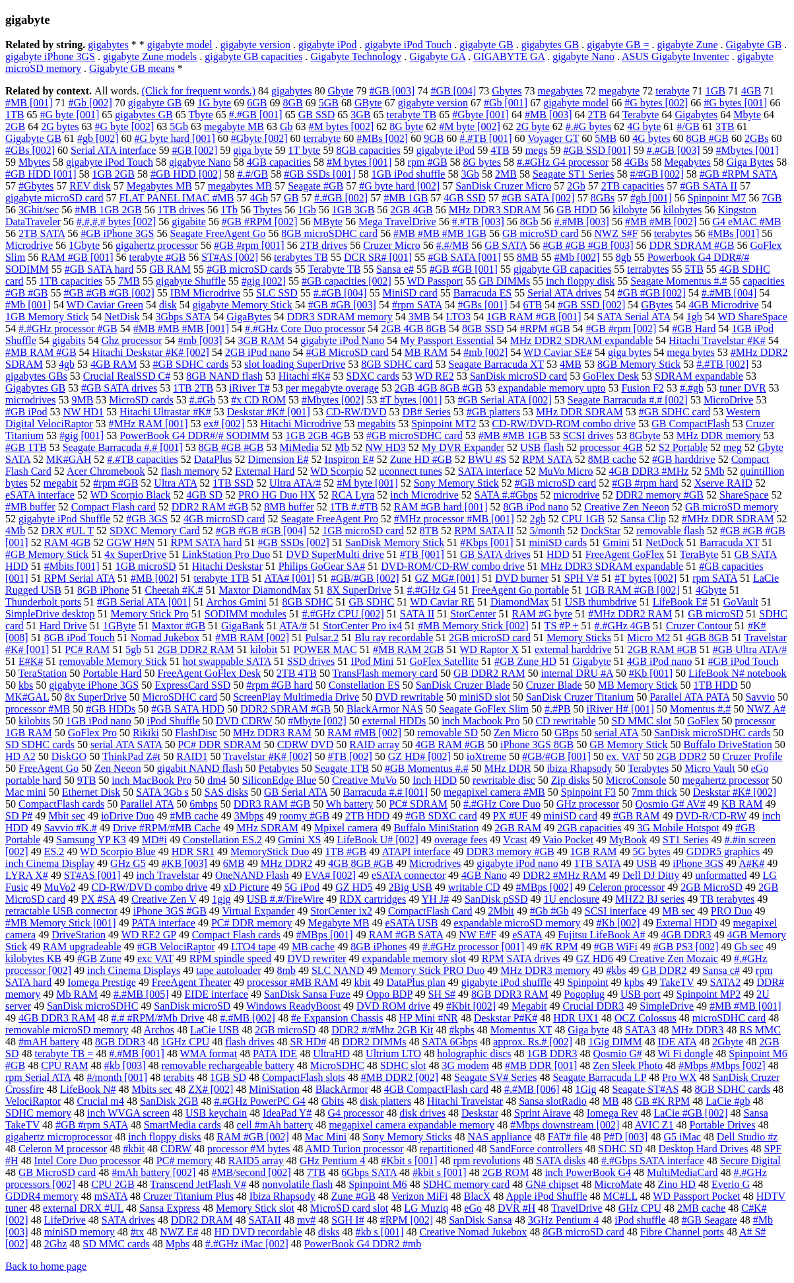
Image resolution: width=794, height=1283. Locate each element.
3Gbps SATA (183, 316)
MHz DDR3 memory (545, 970)
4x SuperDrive (135, 554)
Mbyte (747, 114)
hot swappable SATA (227, 661)
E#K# (30, 661)
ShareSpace (744, 495)
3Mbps (248, 815)
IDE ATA (677, 1041)
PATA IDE (275, 1053)
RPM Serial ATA (79, 578)
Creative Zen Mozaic (673, 958)
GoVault (740, 601)
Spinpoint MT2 (443, 423)
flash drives (249, 1041)
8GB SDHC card (396, 364)
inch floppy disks (164, 1136)
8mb (286, 970)
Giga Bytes (750, 162)
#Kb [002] (618, 922)
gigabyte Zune (687, 44)
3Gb (470, 174)
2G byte (533, 126)
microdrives (30, 399)
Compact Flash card (113, 506)
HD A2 (20, 756)
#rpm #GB (115, 483)
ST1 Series (686, 839)
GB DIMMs (505, 281)
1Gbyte (84, 245)
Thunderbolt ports (43, 601)
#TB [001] (422, 554)
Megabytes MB (159, 185)
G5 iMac (681, 1136)
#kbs (616, 970)
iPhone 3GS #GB (170, 911)
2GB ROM (505, 1172)
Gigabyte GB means (132, 68)
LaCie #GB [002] (691, 1113)
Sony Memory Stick (456, 483)
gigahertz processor (157, 245)
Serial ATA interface (113, 150)
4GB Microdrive (723, 304)
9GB (434, 138)
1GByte (119, 625)
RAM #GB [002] (252, 1136)
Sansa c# (720, 970)
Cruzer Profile (752, 756)
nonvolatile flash (297, 1184)
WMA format (208, 1053)
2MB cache (701, 1208)
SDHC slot (403, 1065)
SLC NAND (338, 970)
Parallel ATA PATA (689, 697)
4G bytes (651, 138)
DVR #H (516, 1208)
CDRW (175, 1148)
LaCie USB (214, 1029)
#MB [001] (29, 102)
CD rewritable (565, 720)
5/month (546, 530)
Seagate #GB (315, 185)
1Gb (307, 209)
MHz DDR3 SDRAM (495, 209)
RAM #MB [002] (364, 732)
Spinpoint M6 (377, 1184)
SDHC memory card (466, 1184)
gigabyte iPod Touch (407, 44)
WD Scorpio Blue (118, 851)
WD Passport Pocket (696, 1196)
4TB (499, 150)
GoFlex (703, 720)
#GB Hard (693, 328)
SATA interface (490, 471)
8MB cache (612, 459)
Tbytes (267, 209)
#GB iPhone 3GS (117, 233)
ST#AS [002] (229, 257)
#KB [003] (184, 863)
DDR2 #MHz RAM (565, 875)
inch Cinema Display (49, 863)
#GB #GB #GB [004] (261, 530)
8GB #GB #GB (231, 447)
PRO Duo (731, 911)
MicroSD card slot (349, 1208)
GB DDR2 (664, 970)
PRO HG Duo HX (276, 495)
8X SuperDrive (359, 590)
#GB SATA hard (99, 269)
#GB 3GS (147, 518)
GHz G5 (128, 863)
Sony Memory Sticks (406, 1136)
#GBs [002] (30, 150)
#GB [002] (194, 150)
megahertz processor (725, 780)
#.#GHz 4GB (622, 625)
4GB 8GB (707, 637)
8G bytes (482, 162)
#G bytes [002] (656, 102)
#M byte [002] (469, 126)
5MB (605, 138)
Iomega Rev (612, 1113)
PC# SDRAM (418, 804)
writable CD (474, 887)
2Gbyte (727, 1041)
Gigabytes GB (35, 388)
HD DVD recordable (258, 1231)
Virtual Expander (258, 911)
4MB (570, 364)
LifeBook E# (680, 601)
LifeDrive (65, 1220)
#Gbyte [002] (259, 138)
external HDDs (394, 720)
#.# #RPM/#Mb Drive (157, 1017)
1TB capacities (71, 281)
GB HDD (576, 209)
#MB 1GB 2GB (108, 209)
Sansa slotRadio (553, 1101)
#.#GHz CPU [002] (343, 613)
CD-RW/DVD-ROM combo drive (564, 423)
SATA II (417, 613)
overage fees (460, 839)
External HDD (686, 922)
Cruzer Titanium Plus (188, 1196)
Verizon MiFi (419, 1196)
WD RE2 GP (148, 934)
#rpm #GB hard (279, 685)
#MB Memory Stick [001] (60, 922)
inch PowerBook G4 (588, 1172)
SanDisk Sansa (480, 1220)
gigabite (189, 221)
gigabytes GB (550, 44)
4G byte (644, 126)
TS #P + (562, 625)
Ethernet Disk (91, 792)
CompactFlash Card (430, 911)
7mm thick (654, 792)
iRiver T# (249, 388)
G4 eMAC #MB (746, 221)
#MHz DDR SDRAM (728, 518)
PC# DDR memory (251, 922)
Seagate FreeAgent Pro (329, 518)
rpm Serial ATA (38, 1077)
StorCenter (473, 613)
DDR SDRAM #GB (692, 245)
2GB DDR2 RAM (195, 649)
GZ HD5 (353, 887)
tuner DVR (742, 388)
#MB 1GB (405, 197)
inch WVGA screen (128, 1113)
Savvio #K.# (70, 827)
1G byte (214, 102)
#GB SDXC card (441, 815)
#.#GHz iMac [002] (246, 1243)
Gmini (616, 542)
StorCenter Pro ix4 (362, 625)
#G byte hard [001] (175, 138)
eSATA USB (411, 922)
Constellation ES (364, 685)
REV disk (89, 185)
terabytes (673, 233)
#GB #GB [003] (342, 304)
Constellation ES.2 (222, 839)
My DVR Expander (463, 447)
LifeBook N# (88, 1089)
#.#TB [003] (478, 221)
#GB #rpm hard (645, 483)
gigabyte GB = (618, 44)
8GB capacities (368, 150)
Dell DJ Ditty (650, 875)
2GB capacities (589, 827)
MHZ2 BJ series (649, 899)
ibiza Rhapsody (579, 768)
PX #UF (510, 815)
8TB (429, 530)
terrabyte (322, 138)
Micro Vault (709, 768)
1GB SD (228, 1077)
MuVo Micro (566, 471)
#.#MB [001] (136, 1053)
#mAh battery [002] (153, 1172)
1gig (221, 899)
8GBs (602, 197)
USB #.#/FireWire (285, 899)
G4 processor (355, 1113)
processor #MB (37, 708)
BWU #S (487, 459)
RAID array (374, 744)
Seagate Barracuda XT (497, 364)
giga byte (252, 150)
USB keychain (216, 1113)
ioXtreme (486, 756)
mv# (306, 1220)
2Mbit (501, 911)
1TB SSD (233, 483)
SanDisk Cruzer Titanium (580, 697)
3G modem (465, 1065)
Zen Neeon (117, 768)
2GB (15, 126)
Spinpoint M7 (717, 197)
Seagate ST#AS (645, 1089)
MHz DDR (507, 768)
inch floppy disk (580, 281)
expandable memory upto (552, 388)
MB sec (679, 911)
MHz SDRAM (267, 827)
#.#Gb (202, 399)
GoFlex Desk (611, 376)
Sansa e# (394, 269)
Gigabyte (591, 661)
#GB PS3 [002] (686, 946)
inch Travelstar (167, 875)
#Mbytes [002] (333, 399)
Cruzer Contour (699, 625)
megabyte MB (234, 126)
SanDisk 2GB (169, 1101)
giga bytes (629, 352)
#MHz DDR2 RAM (630, 613)
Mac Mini (326, 1136)
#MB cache (194, 815)
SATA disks (560, 1160)
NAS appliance (499, 1136)
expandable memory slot (413, 958)
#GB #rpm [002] (621, 328)
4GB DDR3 (686, 934)
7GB (771, 197)
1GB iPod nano (98, 720)
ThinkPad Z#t (131, 756)
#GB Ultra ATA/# (750, 649)
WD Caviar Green (105, 304)
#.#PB (558, 708)
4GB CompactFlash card (436, 1089)
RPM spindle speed (230, 958)
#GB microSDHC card (414, 435)
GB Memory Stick (628, 744)
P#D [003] (625, 1136)
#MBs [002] (382, 138)
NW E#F (477, 934)
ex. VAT (624, 756)
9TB (86, 780)
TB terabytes (727, 899)
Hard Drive (63, 625)
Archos (159, 1029)
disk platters (385, 1101)
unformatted (720, 875)
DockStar (600, 530)
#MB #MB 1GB (513, 435)
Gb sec (749, 946)
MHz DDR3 (698, 1029)
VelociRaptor (33, 1101)
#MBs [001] (733, 233)
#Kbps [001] (486, 542)
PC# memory (184, 1160)
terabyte (672, 90)
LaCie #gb (728, 1101)
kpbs (634, 982)
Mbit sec (66, 815)
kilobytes (682, 209)
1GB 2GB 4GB (317, 435)
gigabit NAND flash (200, 768)
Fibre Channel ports (682, 1231)
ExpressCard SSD (192, 685)
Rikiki (146, 732)
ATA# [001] (290, 578)
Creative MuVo (364, 780)
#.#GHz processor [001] (473, 946)
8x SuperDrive (96, 697)
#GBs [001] (483, 304)
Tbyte (200, 114)
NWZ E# (179, 1231)
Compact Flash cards (236, 934)
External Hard (264, 471)
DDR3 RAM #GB (272, 804)
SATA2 (725, 982)
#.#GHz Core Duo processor (305, 328)
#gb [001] (651, 197)
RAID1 (191, 756)
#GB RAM (636, 815)
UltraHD (331, 1053)
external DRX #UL (83, 1208)
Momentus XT (521, 1029)
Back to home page (45, 1266)
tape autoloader (228, 970)
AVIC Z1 (654, 1124)
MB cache (313, 946)
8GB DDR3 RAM (509, 994)
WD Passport (435, 281)
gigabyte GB (486, 44)
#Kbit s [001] (409, 1160)
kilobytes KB (33, 958)
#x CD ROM (258, 399)
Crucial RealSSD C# (126, 376)
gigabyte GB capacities (253, 56)
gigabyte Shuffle (191, 281)
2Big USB (410, 887)
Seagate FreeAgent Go (217, 233)
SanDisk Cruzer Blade (463, 685)
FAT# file (568, 1136)
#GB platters (493, 411)
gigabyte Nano (583, 56)
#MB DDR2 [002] (399, 1077)
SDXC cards (372, 376)
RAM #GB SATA (406, 934)
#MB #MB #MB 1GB (439, 233)
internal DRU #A (576, 673)
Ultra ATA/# (295, 483)
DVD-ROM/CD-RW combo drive (452, 566)
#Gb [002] (90, 102)
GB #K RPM (662, 1101)
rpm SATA (714, 578)
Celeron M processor (62, 1148)
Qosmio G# (617, 1053)
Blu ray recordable (393, 637)
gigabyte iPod (327, 44)
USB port (640, 994)
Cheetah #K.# (174, 590)
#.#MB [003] (581, 221)
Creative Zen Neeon (626, 506)
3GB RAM (261, 340)
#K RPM (559, 946)
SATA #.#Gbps (506, 495)
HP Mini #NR (428, 1017)
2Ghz (55, 1243)
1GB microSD (146, 566)
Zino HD (677, 1184)
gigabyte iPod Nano (342, 340)
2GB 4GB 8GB (413, 328)
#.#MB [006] (532, 1089)
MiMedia (299, 447)
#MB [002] (154, 578)
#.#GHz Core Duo (502, 804)
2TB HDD (367, 815)
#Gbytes (35, 185)
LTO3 (458, 316)
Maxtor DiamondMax (265, 590)
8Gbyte (645, 435)
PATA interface (163, 922)
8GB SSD (483, 328)
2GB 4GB (411, 209)
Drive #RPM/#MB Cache (167, 827)
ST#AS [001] (92, 875)
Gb (286, 126)
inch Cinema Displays (133, 970)
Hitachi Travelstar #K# (717, 340)
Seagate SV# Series (495, 1077)
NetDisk (121, 316)
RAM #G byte (542, 613)
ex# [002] (224, 423)
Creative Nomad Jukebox (473, 1231)
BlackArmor (341, 1089)
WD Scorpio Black (130, 495)
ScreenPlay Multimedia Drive (296, 697)
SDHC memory (38, 1113)
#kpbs (461, 1029)
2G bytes (60, 126)
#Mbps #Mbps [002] (722, 1065)
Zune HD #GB (421, 459)
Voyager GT (553, 138)
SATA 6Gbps (450, 1041)
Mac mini (25, 792)
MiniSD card (410, 292)
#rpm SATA (417, 304)
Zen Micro (516, 732)
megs (536, 150)
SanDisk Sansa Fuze (307, 994)
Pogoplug (584, 994)
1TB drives (181, 209)
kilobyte (629, 209)
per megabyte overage (332, 388)
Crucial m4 (100, 1101)
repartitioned (447, 1148)
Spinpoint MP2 (709, 994)
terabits (178, 1077)
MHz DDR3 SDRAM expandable (612, 566)
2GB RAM (517, 827)
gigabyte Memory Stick (242, 304)
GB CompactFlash (690, 423)
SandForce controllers (535, 1148)
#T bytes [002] (645, 578)
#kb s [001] (380, 1231)
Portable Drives (722, 1124)
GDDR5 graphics (723, 851)
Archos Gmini (236, 601)
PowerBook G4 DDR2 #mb (362, 1243)
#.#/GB (253, 174)
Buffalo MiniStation (436, 827)
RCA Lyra (352, 495)
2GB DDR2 (681, 756)
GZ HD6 (594, 958)
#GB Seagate (709, 1220)
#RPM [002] (406, 1220)
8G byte (406, 126)
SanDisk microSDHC (92, 1006)
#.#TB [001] (485, 138)
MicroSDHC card (180, 697)
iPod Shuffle (173, 720)
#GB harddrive (683, 459)
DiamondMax (519, 601)
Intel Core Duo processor (87, 1160)
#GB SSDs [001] (319, 174)
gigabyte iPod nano (517, 863)
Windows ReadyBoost (293, 1006)
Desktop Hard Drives (703, 1148)
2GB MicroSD (711, 887)
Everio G (730, 1184)
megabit (61, 483)
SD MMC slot (641, 720)
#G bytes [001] (735, 102)
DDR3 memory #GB (510, 851)
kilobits (34, 720)
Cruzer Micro (391, 245)
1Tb (229, 209)
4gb (67, 364)
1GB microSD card (363, 530)
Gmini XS (299, 839)
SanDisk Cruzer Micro (503, 185)
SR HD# (308, 1041)
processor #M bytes (248, 1148)
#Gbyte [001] (480, 114)
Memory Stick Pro (150, 613)
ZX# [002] (210, 1089)
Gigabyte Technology (356, 56)
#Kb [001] (651, 673)
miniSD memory (79, 1231)
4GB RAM (113, 364)
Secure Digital (750, 1160)
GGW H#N (130, 542)
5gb (133, 649)
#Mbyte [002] (317, 720)
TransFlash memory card (385, 673)
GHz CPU (639, 1208)
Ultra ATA (175, 483)
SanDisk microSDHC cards (712, 732)
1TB (14, 114)
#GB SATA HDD (187, 708)
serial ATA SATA (126, 744)
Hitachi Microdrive (300, 423)
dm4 (216, 780)
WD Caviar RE (442, 601)
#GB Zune (99, 958)
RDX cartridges (372, 899)
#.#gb (692, 388)
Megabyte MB (339, 922)
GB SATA (505, 245)
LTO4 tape (253, 946)
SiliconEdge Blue (279, 780)
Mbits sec (152, 1089)
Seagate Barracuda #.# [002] (628, 399)
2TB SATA (41, 233)
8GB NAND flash (224, 376)
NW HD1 (83, 411)
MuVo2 (60, 887)
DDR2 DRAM (202, 1220)
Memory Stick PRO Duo (432, 970)
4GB (751, 90)
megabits (376, 423)
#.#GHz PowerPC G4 (259, 1101)
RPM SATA (547, 459)
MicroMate (618, 1184)
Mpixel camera (346, 827)
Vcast (515, 839)
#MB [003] (548, 114)
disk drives (422, 1113)
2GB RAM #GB (662, 649)
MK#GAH (68, 459)
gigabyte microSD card (54, 197)
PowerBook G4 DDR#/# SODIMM (194, 435)
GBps (566, 732)
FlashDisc (196, 732)
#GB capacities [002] (346, 281)
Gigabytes (696, 114)
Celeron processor (626, 887)
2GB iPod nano (257, 352)
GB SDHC (372, 601)
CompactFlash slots (303, 1077)
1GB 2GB (113, 174)
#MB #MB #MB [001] (181, 328)
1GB (715, 90)
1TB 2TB (193, 388)
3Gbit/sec (38, 209)
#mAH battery (48, 1041)
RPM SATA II (483, 530)
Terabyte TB (334, 269)
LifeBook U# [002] (377, 839)
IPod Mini (371, 661)
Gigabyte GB (753, 44)
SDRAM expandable (699, 376)
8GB (292, 102)
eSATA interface (40, 495)
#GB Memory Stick (46, 554)
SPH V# (581, 578)
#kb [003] (125, 1065)
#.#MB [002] (247, 1017)
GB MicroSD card (57, 1172)
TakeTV (677, 982)
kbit (362, 982)
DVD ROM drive (393, 1006)
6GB (257, 102)
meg (732, 447)
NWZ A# (765, 708)
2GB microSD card (490, 637)
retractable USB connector (61, 911)
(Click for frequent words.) (198, 90)
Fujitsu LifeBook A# (601, 934)
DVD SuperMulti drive (334, 554)
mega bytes (690, 352)
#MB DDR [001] (541, 1065)
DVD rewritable (409, 697)
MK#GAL (27, 697)
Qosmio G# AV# (670, 804)
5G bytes (651, 851)
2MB (506, 174)
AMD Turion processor (354, 1148)
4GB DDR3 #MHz (648, 471)
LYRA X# (26, 875)
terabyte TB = (63, 1053)
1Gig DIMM (615, 1041)
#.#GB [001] (255, 114)
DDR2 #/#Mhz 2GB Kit (382, 1029)
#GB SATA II (708, 185)
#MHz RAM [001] (148, 423)
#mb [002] (485, 352)
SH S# (441, 994)
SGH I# (347, 1220)
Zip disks (570, 780)
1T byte (304, 150)
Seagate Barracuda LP (599, 1077)
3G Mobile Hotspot (678, 827)
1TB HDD (716, 685)
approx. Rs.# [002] (532, 1041)
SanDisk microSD (192, 1006)
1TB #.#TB (354, 506)
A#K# (751, 863)
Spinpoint (587, 982)
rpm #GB (427, 162)
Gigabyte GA (437, 56)
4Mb (15, 530)
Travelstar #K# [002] (267, 756)
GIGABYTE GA (509, 56)
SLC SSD (277, 292)
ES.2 (54, 851)
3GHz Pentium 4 (563, 1220)
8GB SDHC (307, 601)
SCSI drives (588, 435)
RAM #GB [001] (77, 257)
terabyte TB (412, 114)
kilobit (264, 649)
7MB (129, 281)
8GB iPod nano (536, 506)
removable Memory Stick (113, 661)
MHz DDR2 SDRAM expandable (581, 340)
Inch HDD (435, 780)
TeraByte (699, 554)
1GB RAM (593, 851)
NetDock (664, 542)
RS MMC (760, 1029)
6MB (234, 863)
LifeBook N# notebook (737, 673)
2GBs (756, 138)
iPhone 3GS (698, 863)
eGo (473, 1208)
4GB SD (204, 495)
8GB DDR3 (120, 1041)
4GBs (636, 162)
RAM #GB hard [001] (441, 506)
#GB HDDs (110, 708)
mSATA (110, 1196)
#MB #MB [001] (745, 1006)
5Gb (179, 126)
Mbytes (34, 162)
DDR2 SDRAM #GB (285, 708)
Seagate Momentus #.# (678, 281)
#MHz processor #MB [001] (454, 518)
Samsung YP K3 (91, 839)
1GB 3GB (353, 209)
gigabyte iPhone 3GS (50, 56)
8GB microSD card (583, 1231)
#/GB (688, 126)
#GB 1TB (26, 447)
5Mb (714, 471)
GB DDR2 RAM (489, 673)
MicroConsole (636, 780)
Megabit (529, 1006)
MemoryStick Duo (270, 851)
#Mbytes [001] (747, 150)
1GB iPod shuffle (409, 174)
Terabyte (640, 114)
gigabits (69, 340)
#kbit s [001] (440, 1172)
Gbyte (340, 90)
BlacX (476, 1196)
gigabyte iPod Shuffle (64, 518)
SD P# (18, 815)
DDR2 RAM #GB (210, 506)
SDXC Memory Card (155, 530)
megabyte (619, 90)
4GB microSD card (224, 518)
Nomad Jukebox (165, 637)
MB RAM (426, 352)
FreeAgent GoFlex (625, 554)
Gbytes (506, 90)
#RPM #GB (545, 328)
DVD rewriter (316, 958)
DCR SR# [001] (378, 257)
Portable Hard (112, 673)
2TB (597, 114)
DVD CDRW (244, 720)
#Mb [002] (577, 257)
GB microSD (715, 613)
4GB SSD (465, 197)
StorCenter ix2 (341, 911)
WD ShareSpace (752, 316)
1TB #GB (346, 851)
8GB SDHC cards (732, 1089)
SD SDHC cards (40, 744)
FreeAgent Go (48, 768)
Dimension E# (278, 459)
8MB (528, 257)
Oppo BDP (389, 994)
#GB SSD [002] (591, 304)
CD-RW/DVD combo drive (149, 887)
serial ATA (617, 732)
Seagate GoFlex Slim (484, 708)
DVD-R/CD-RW (711, 815)
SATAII (264, 1220)
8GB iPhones (378, 946)
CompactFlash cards (61, 804)
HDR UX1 (576, 1017)
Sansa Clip (643, 518)
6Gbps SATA (369, 1172)
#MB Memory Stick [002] (473, 625)
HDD (558, 554)
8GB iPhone (103, 590)
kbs (25, 685)
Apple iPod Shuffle (546, 1196)
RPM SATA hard (206, 542)
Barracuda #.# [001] (385, 792)
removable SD (447, 732)
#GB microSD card (556, 483)
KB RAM (742, 804)
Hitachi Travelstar (465, 1101)
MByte (328, 221)
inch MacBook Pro (151, 780)
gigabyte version (255, 44)
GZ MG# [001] (447, 578)
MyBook (628, 839)
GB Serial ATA (295, 792)
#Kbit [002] (471, 1006)
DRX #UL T (67, 530)
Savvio (760, 697)
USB (646, 863)
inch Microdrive (424, 495)
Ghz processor (131, 340)
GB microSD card (540, 233)
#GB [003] (391, 90)
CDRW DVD (305, 744)
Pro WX (679, 1077)
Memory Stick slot (255, 1208)
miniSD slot (484, 697)
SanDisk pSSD (496, 899)
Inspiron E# (349, 459)
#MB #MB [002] (660, 221)
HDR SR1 (193, 851)
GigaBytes (248, 316)
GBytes (657, 304)
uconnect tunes (410, 471)
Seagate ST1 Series (573, 174)
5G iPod (301, 887)
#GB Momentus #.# (427, 768)
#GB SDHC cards (191, 364)
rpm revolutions (487, 1160)
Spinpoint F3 (588, 792)
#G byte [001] (69, 114)
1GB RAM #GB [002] (632, 590)
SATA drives (128, 1220)
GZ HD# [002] (419, 756)
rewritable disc (504, 780)
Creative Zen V (163, 899)
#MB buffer (30, 506)
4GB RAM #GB (449, 744)
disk (168, 304)
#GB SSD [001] (596, 150)
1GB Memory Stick (46, 316)
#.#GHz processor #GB (67, 328)
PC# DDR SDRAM (219, 744)
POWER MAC (325, 649)
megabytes (560, 90)
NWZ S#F (616, 233)
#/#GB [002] (656, 174)
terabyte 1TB (221, 578)
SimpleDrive (667, 1006)
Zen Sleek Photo (628, 1065)
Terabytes (648, 768)
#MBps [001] (324, 934)
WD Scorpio (336, 471)
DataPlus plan (415, 982)
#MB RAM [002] (252, 637)
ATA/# (293, 625)
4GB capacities (279, 162)
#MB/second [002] (250, 1172)
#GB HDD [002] (186, 174)
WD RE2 (434, 376)
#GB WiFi (616, 946)
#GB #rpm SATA (91, 1124)
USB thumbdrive (601, 601)
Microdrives (435, 863)
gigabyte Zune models (150, 56)
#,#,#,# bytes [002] (116, 221)
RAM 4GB (67, 542)
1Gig (586, 1089)
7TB (316, 1172)
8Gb (529, 221)
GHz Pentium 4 (333, 1160)
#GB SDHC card (674, 411)
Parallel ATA (147, 804)
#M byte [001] (367, 483)
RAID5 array (256, 1160)
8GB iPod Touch (79, 637)
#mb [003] (200, 340)
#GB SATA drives (119, 388)
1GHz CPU (185, 1041)
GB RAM (170, 269)
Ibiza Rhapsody (282, 1196)
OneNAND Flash (252, 875)
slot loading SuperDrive (294, 364)
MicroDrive (729, 399)
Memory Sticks (578, 637)
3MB (419, 316)
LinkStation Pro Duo (226, 554)
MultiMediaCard (682, 1172)
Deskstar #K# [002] (734, 792)
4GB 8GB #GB (360, 863)
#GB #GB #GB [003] (588, 245)
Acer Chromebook (106, 471)
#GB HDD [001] (41, 174)
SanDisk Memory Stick (394, 542)
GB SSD (316, 114)
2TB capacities (633, 185)
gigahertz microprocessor (58, 1136)
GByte (368, 102)
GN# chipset (551, 1184)
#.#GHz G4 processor (563, 162)
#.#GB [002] (341, 197)
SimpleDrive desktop (50, 613)
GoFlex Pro (92, 732)
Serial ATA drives (564, 292)
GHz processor (588, 804)
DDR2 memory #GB (660, 495)
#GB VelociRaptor (176, 946)
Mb (342, 447)
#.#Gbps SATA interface (652, 1160)
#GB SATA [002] (538, 197)
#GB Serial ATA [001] (144, 601)
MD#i (154, 839)
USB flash (542, 447)
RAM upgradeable (82, 946)
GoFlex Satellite (443, 661)
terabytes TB (301, 257)
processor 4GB (611, 447)
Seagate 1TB (342, 768)
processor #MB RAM (293, 982)
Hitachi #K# (305, 376)
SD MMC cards (116, 1243)
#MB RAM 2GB (408, 649)
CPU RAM (64, 1065)
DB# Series (426, 411)
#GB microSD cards (249, 269)
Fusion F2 (642, 388)
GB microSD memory (731, 506)
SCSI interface (616, 911)
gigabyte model (180, 44)
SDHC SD (620, 1148)
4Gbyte (711, 590)
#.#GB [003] (673, 150)
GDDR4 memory (42, 1196)
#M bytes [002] (341, 126)
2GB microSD (285, 1029)
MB (611, 1101)
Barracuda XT (730, 542)
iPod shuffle (639, 1220)
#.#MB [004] (729, 292)
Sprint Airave (542, 1113)
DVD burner (521, 578)
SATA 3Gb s (162, 792)
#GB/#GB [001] (556, 756)
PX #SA (98, 899)
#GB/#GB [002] (365, 578)
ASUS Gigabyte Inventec (675, 56)
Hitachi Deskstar (227, 566)
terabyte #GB (157, 257)
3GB (360, 114)
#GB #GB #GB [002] (108, 292)
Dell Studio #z (747, 1136)
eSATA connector (409, 875)
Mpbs (177, 1243)
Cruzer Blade (554, 685)
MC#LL (620, 1196)
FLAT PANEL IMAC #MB (176, 197)
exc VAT (155, 958)
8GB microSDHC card (329, 233)
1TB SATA (597, 863)
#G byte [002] (124, 126)
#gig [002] (264, 281)
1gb (694, 316)
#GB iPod (26, 411)
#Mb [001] (28, 304)
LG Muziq (426, 1208)
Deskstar (479, 1113)
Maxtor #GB (178, 625)
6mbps (203, 804)
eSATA (527, 934)
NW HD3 (385, 447)
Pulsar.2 (322, 637)
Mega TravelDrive (397, 221)
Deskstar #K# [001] (268, 411)
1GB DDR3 (552, 1053)
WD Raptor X (489, 649)
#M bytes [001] (359, 162)
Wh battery (350, 804)
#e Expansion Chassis (337, 1017)
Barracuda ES (482, 292)
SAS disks (226, 792)
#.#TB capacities (142, 459)
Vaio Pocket (568, 839)
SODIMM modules (245, 613)
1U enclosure (572, 899)
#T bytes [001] (411, 399)
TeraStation (42, 673)
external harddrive (573, 649)
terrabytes (648, 269)
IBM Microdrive (205, 292)
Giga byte (588, 1029)
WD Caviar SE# (557, 352)
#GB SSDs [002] (293, 542)
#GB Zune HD (525, 661)
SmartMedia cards (182, 1124)
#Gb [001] (505, 102)
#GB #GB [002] (652, 292)
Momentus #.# (700, 708)
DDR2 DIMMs (374, 1041)
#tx (137, 1231)
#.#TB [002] (722, 364)
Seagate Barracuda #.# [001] (123, 447)
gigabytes (108, 44)
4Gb (259, 197)
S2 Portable (683, 447)
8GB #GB (707, 138)
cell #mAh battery (275, 1124)
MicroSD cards (141, 399)
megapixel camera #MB (494, 792)
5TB (693, 269)
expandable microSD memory (517, 922)
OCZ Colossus (645, 1017)
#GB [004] (453, 90)
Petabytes (279, 768)
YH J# (435, 899)
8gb (624, 257)
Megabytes (687, 162)
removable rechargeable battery (227, 1065)
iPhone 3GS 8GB (537, 744)
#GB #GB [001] (464, 269)
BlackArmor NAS (385, 708)
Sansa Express (169, 1208)
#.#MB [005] (141, 994)
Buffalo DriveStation (727, 744)
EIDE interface (216, 994)
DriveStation (78, 934)
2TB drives (324, 245)
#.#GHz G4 (431, 590)
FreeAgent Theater (191, 982)
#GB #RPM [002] (260, 221)
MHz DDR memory (719, 435)
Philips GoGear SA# (322, 566)
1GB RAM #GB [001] (533, 316)
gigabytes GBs (36, 376)
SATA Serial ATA (634, 316)
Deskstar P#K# (505, 1017)
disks (329, 1231)
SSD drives (311, 661)
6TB (532, 304)
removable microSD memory (67, 1029)
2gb (538, 518)
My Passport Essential (447, 340)
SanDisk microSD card (519, 376)
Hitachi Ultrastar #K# (165, 411)
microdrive (576, 495)
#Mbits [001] (72, 566)
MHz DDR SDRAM (579, 411)
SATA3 (640, 1029)
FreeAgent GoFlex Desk (209, 673)
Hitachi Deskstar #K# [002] (150, 352)
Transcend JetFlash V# (198, 1184)
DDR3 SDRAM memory (340, 316)
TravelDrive (577, 1208)
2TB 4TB (297, 673)
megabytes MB (240, 185)
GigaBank (242, 625)
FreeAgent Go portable (521, 590)
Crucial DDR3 (593, 1006)
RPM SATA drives (521, 958)
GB (291, 197)
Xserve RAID (723, 483)
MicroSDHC (337, 1065)
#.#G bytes (588, 126)
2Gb (576, 185)
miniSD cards (558, 542)
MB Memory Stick (638, 685)
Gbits (333, 1101)
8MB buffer (289, 506)
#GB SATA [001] (464, 257)
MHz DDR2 (287, 863)
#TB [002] (350, 756)
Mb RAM (77, 994)
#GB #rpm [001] (249, 245)
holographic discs (474, 1053)
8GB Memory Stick (638, 364)
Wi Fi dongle (685, 1053)
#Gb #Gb (549, 911)
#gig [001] (81, 435)
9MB (82, 399)
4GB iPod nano (659, 661)
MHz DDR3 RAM (272, 732)
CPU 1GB (583, 518)
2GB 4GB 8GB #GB (438, 388)
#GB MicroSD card (347, 352)
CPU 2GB (112, 1184)
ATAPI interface (415, 851)
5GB (329, 102)
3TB (724, 126)
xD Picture (246, 887)
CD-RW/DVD (356, 411)
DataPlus (213, 459)
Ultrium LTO (393, 1053)
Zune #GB (353, 1196)
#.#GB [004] (340, 292)
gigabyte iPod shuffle (506, 982)
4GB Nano (484, 875)
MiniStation (274, 1089)
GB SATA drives (495, 554)
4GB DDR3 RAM (56, 1017)
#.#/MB (452, 245)
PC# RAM (87, 649)
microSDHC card (729, 1017)
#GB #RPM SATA (738, 174)
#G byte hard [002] (399, 185)
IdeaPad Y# (287, 1113)
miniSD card (570, 815)
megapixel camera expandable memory (411, 1124)
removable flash (670, 530)
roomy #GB (304, 815)
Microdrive (29, 245)
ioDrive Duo (127, 815)
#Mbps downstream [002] (564, 1124)
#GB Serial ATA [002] (504, 399)
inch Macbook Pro (480, 720)
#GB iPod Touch (743, 661)
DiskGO (68, 756)
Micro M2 (648, 637)
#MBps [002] (544, 887)
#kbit (134, 1148)
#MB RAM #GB (41, 352)
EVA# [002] (330, 875)
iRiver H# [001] (620, 708)
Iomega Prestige (101, 982)
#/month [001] (116, 1077)
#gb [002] (98, 138)
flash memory (190, 471)
